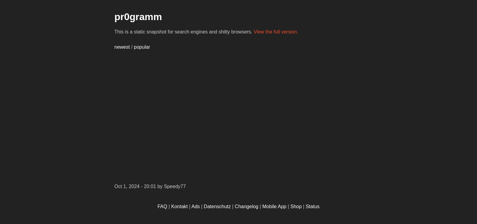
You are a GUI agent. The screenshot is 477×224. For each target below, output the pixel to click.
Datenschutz (217, 206)
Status (312, 206)
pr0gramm (138, 16)
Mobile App (274, 206)
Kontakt (179, 206)
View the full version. (276, 31)
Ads (195, 206)
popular (142, 47)
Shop (296, 206)
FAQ (162, 206)
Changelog (246, 206)
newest (122, 47)
